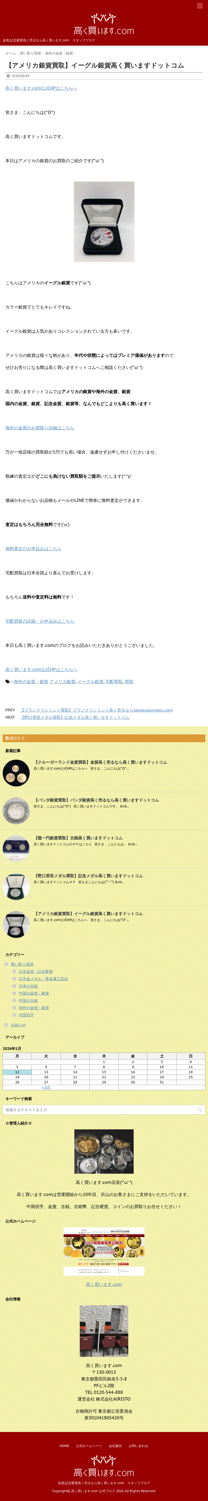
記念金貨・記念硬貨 (36, 971)
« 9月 (46, 1087)
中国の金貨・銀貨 (34, 993)
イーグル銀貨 (90, 681)
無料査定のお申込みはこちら (33, 548)
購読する (15, 738)
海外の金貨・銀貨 (31, 681)
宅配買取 (114, 681)
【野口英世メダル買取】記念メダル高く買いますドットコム (74, 717)
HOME (64, 1446)
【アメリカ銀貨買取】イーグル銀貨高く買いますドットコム (88, 913)
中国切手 (26, 1015)
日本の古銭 (28, 986)
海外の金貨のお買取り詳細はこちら (39, 427)
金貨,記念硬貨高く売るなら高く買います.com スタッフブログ (104, 1483)
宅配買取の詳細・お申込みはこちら (39, 621)
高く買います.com (104, 1284)
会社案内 (115, 1446)
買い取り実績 (22, 964)
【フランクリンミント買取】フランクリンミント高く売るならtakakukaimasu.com (96, 710)
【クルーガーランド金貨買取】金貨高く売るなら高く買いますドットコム (100, 762)
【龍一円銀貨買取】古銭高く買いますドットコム (78, 837)
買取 (129, 681)
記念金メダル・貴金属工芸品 (43, 978)
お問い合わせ (138, 1446)
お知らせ (18, 1025)
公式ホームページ (89, 1446)
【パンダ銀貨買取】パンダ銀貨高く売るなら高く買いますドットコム (96, 800)
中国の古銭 (28, 1000)
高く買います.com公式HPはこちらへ (41, 88)
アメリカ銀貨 (62, 681)
